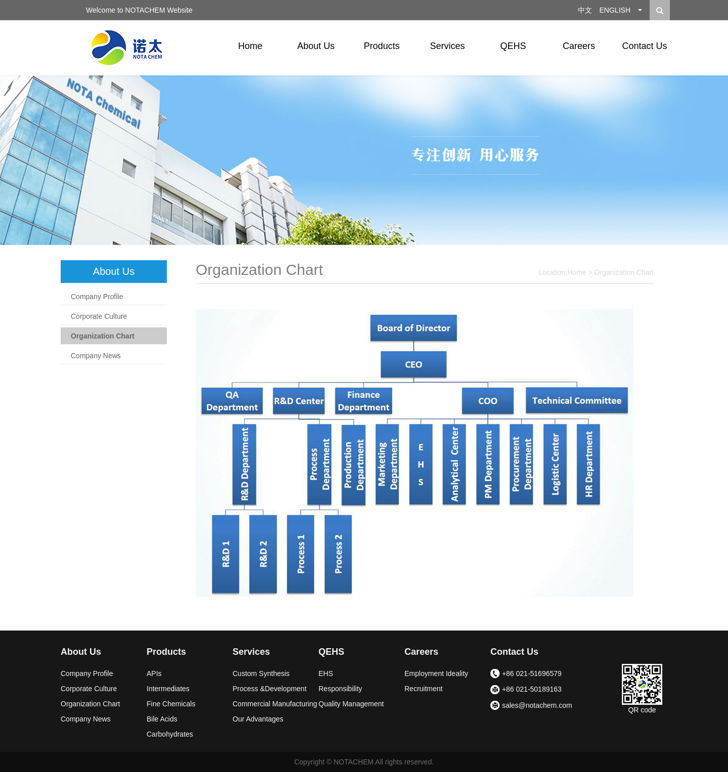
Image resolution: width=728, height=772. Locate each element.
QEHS (513, 46)
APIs (154, 673)
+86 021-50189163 (526, 690)
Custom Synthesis (261, 673)
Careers (579, 46)
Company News (96, 356)
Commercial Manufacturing (275, 704)
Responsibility (340, 689)
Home (250, 46)
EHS (325, 673)
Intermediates (168, 689)
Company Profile (97, 297)
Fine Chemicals (171, 704)
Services (447, 46)
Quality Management (351, 704)
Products (381, 46)
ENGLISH (615, 10)
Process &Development (269, 689)
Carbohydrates (170, 734)
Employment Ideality (436, 673)
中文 (585, 10)
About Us (316, 46)
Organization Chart (102, 336)
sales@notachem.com (531, 706)
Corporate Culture (99, 316)
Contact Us (644, 46)
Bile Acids (162, 719)
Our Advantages (258, 719)
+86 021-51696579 (526, 674)
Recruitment (423, 689)
